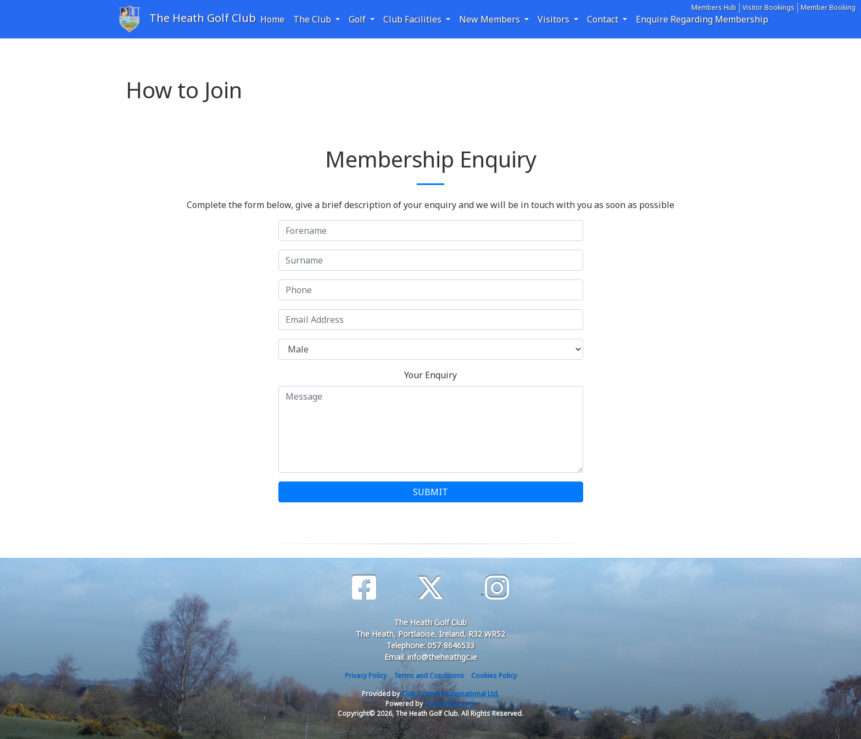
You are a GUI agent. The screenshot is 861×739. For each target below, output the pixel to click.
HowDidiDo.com (450, 703)
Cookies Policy (494, 675)
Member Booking (828, 7)
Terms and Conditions (429, 675)
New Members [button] (490, 19)
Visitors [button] (555, 19)
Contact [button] (603, 19)
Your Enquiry (430, 375)
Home (272, 19)
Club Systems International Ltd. (450, 693)
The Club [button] (313, 19)
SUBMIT (430, 492)
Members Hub (713, 7)
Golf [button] (358, 19)
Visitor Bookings (768, 7)
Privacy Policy (366, 675)
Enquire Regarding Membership (702, 19)
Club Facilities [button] (413, 19)
